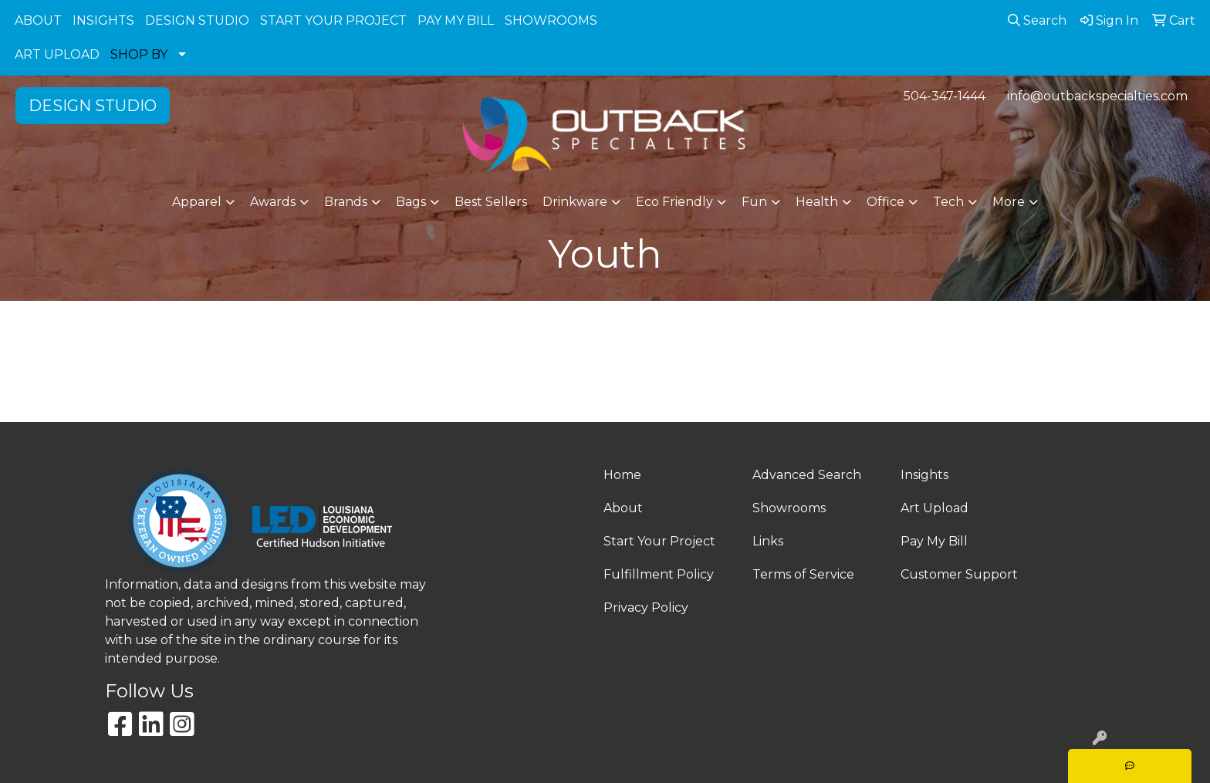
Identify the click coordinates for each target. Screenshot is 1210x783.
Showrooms (789, 508)
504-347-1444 (944, 96)
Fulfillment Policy (658, 574)
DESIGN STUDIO (197, 20)
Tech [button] (948, 201)
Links (767, 541)
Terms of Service (803, 574)
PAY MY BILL (455, 20)
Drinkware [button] (574, 201)
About (623, 508)
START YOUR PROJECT (333, 20)
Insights (924, 474)
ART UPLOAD (57, 54)
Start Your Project (659, 541)
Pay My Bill (934, 541)
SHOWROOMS (551, 20)
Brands (345, 201)
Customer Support (959, 574)
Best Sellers (491, 201)
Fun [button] (754, 201)
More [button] (1008, 201)
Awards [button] (273, 201)
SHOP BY (138, 54)
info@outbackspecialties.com (1097, 96)
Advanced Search (806, 474)
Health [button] (817, 201)
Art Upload (934, 508)
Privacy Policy (645, 607)
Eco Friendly (674, 201)
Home (622, 474)
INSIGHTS (103, 20)
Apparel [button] (196, 201)
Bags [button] (411, 201)
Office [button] (885, 201)
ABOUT (38, 20)
